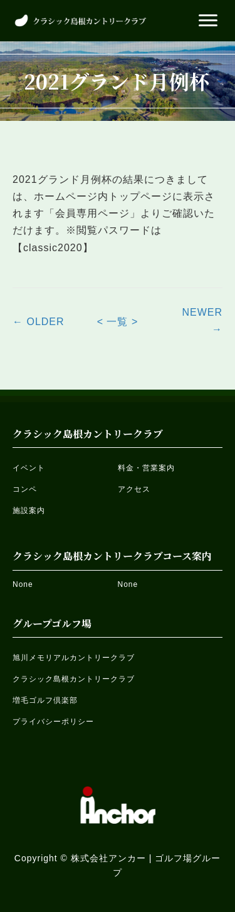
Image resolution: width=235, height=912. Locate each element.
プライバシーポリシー (53, 721)
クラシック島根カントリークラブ (74, 679)
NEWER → (202, 320)
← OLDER (39, 321)
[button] (208, 20)
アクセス (134, 489)
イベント (29, 468)
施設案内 (29, 510)
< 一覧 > (117, 321)
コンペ (25, 489)
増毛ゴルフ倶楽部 (45, 700)
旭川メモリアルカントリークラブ (74, 657)
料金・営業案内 (146, 468)
